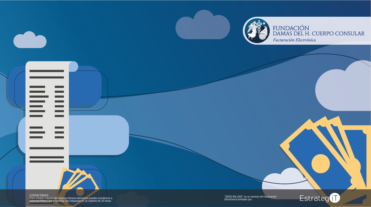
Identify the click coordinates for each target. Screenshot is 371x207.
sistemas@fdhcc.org (40, 201)
